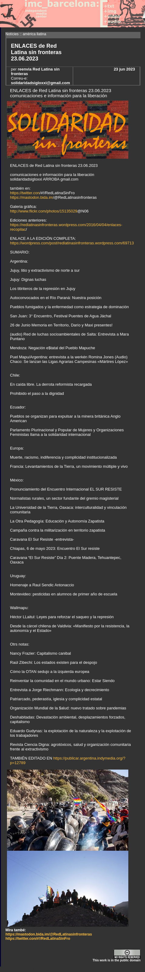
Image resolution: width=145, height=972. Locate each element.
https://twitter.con (25, 193)
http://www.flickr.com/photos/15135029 (43, 211)
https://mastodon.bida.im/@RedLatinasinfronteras (48, 934)
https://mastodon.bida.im (31, 197)
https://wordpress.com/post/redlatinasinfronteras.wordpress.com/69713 (72, 243)
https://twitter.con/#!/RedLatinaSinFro (37, 938)
